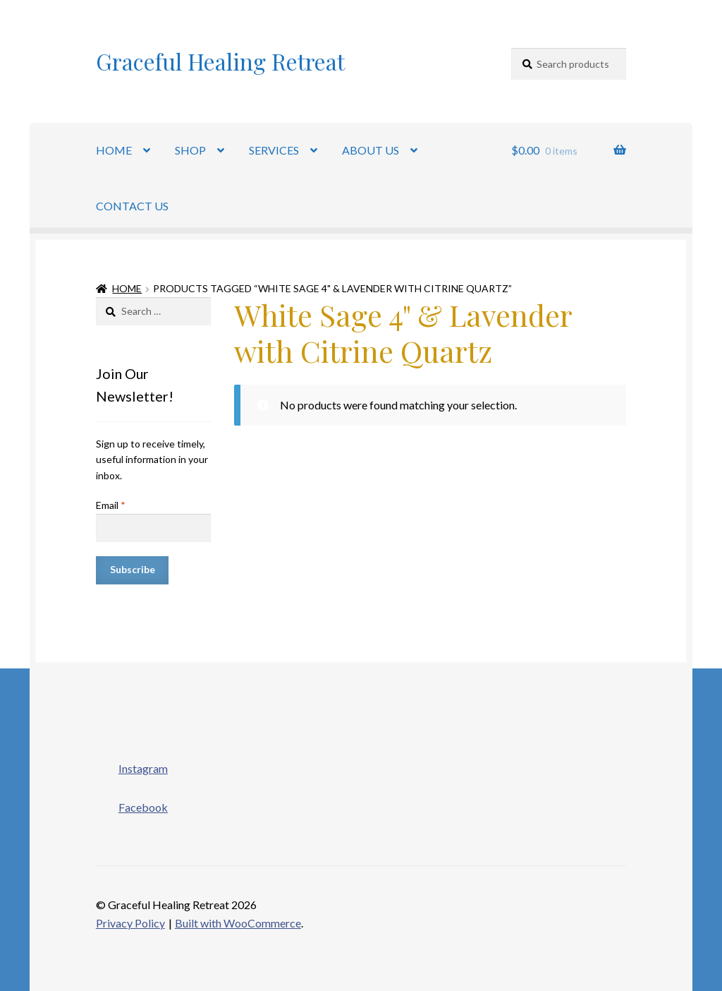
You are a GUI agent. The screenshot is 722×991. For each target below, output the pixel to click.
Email (111, 505)
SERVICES (274, 150)
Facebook (132, 803)
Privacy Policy (130, 923)
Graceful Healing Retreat (220, 61)
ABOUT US (370, 150)
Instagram (132, 764)
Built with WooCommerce (238, 923)
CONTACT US (132, 205)
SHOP (190, 150)
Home (127, 288)
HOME (114, 150)
